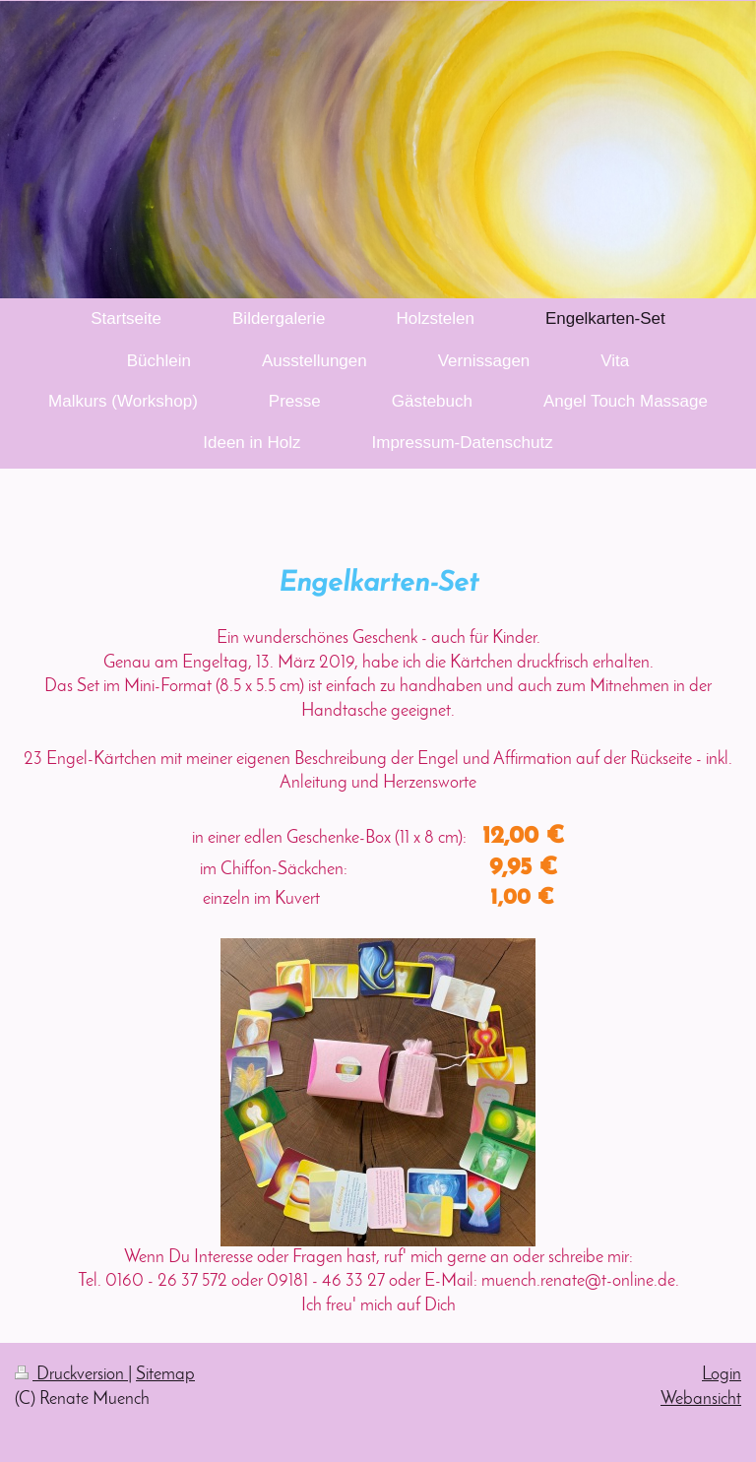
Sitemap (165, 1375)
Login (721, 1375)
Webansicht (701, 1399)
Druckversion (71, 1375)
